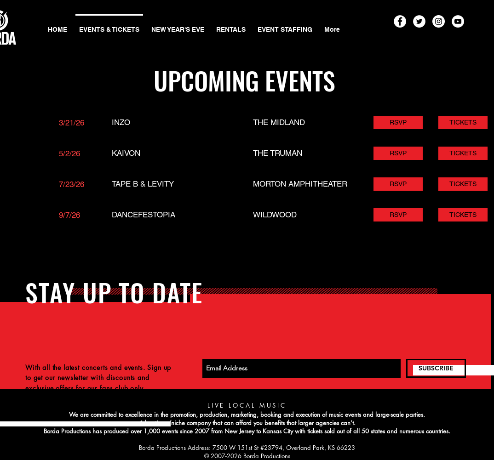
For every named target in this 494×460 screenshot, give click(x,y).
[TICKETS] (463, 122)
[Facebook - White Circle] (400, 21)
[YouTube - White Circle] (458, 21)
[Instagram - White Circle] (438, 21)
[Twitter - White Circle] (419, 21)
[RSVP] (398, 122)
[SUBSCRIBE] (436, 368)
